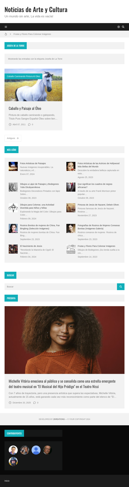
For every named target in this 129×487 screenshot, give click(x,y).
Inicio (7, 481)
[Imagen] (33, 85)
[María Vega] (36, 450)
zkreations (59, 419)
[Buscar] (123, 26)
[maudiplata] (13, 461)
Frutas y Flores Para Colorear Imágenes (32, 34)
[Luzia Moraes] (24, 450)
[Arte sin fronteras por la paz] (13, 450)
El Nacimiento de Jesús (31, 246)
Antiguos (13, 138)
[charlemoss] (47, 450)
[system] (118, 26)
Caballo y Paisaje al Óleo (25, 108)
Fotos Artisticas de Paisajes (33, 163)
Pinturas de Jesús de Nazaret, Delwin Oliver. (98, 205)
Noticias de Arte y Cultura (36, 9)
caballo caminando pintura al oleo (23, 76)
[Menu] (6, 26)
